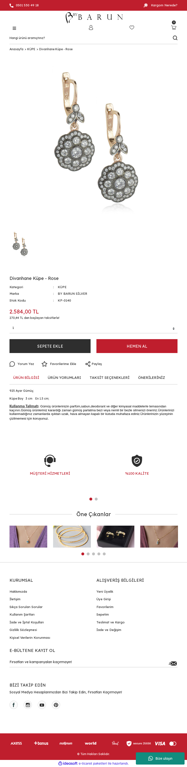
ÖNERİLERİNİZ (151, 377)
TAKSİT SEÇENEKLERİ (110, 377)
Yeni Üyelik (104, 591)
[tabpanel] (50, 470)
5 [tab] (104, 553)
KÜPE (62, 287)
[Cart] (174, 27)
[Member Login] (91, 27)
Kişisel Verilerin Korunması (29, 637)
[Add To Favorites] (58, 364)
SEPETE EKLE (50, 346)
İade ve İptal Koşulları (26, 622)
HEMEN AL (137, 346)
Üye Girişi (103, 599)
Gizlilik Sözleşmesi (23, 630)
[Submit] (173, 663)
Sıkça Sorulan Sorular (26, 607)
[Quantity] (93, 328)
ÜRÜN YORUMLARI (64, 377)
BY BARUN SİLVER (72, 293)
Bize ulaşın (160, 758)
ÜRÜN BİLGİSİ (26, 377)
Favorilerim (104, 607)
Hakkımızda (18, 591)
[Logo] (93, 18)
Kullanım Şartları (22, 614)
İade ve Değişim (108, 630)
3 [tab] (93, 553)
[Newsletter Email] (93, 663)
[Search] (93, 38)
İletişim (14, 599)
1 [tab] (90, 499)
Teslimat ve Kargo (110, 622)
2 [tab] (96, 499)
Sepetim (102, 614)
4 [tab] (98, 553)
